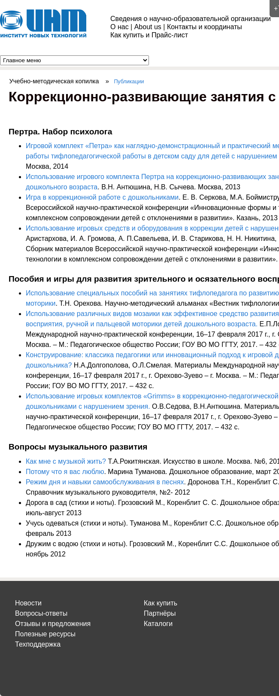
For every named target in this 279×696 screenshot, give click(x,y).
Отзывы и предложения (53, 623)
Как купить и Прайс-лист (149, 35)
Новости (28, 603)
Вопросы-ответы (41, 613)
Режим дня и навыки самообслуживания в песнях (105, 482)
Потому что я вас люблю (65, 471)
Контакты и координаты (204, 26)
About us (147, 26)
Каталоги (158, 623)
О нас (119, 26)
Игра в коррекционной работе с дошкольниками (102, 197)
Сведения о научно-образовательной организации (190, 18)
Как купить (160, 603)
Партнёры (160, 613)
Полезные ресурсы (45, 634)
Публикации (129, 82)
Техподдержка (38, 644)
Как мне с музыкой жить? (66, 461)
